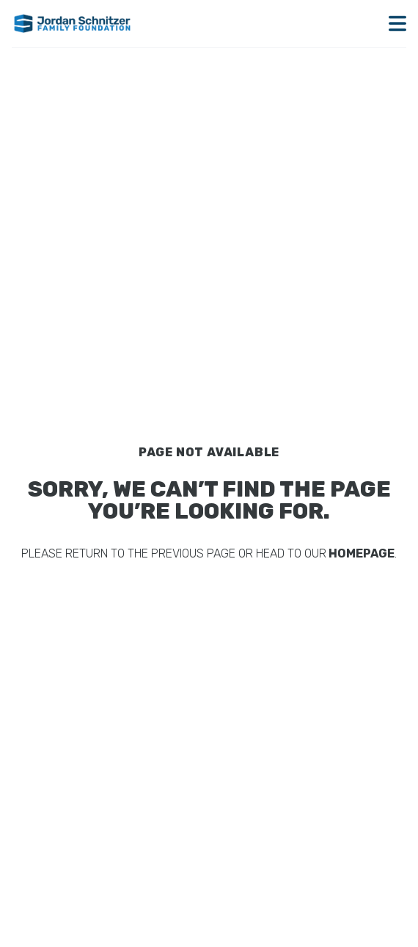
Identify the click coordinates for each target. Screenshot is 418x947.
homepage (360, 553)
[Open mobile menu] (397, 23)
